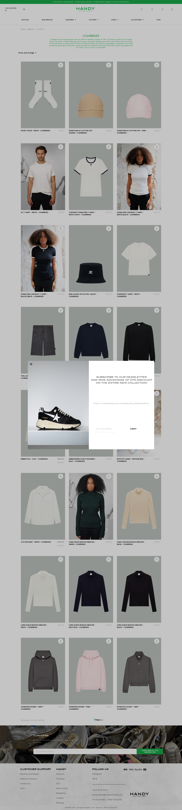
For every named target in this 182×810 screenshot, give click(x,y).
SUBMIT (133, 429)
